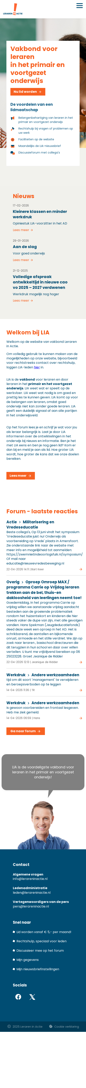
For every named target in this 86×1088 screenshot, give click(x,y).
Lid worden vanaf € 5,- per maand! (43, 932)
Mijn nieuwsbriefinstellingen (37, 969)
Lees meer (23, 230)
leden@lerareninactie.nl (32, 892)
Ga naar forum (25, 731)
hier (37, 367)
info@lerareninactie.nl (30, 879)
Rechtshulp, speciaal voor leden (41, 941)
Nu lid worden (28, 91)
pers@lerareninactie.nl (31, 906)
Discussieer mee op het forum (40, 950)
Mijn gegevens (27, 959)
